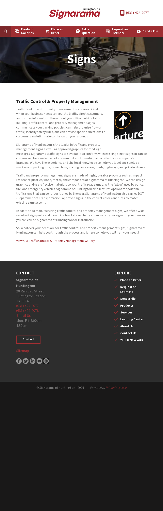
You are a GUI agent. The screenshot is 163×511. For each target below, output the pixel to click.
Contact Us (128, 333)
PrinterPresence (116, 388)
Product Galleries (27, 31)
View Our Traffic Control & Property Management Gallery (55, 241)
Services (126, 312)
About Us (126, 326)
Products (126, 305)
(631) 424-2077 (137, 12)
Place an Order (57, 31)
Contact (28, 339)
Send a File (150, 31)
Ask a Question (88, 31)
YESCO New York (131, 340)
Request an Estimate (120, 31)
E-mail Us (23, 315)
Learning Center (132, 319)
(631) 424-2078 (27, 310)
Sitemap (22, 350)
